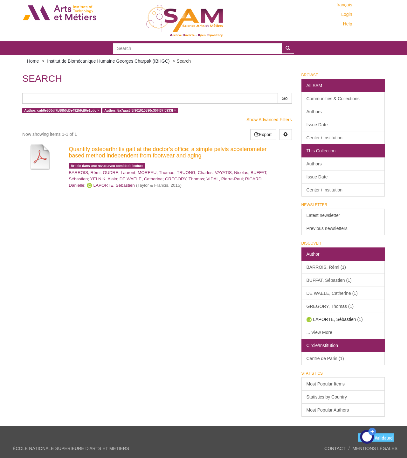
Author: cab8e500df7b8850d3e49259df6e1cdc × (61, 110)
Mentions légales (374, 448)
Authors (314, 111)
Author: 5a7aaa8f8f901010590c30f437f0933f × (140, 110)
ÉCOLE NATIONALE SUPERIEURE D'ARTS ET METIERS (71, 448)
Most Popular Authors (328, 410)
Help (347, 23)
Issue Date (317, 124)
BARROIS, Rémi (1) (326, 267)
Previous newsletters (327, 228)
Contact (335, 448)
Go (285, 98)
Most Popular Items (326, 383)
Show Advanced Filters (269, 119)
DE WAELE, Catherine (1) (332, 293)
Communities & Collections (333, 98)
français (344, 4)
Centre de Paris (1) (325, 358)
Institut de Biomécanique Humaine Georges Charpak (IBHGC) (108, 61)
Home (33, 61)
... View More (319, 332)
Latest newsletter (323, 215)
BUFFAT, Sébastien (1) (329, 280)
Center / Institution (325, 137)
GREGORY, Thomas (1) (330, 306)
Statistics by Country (327, 396)
